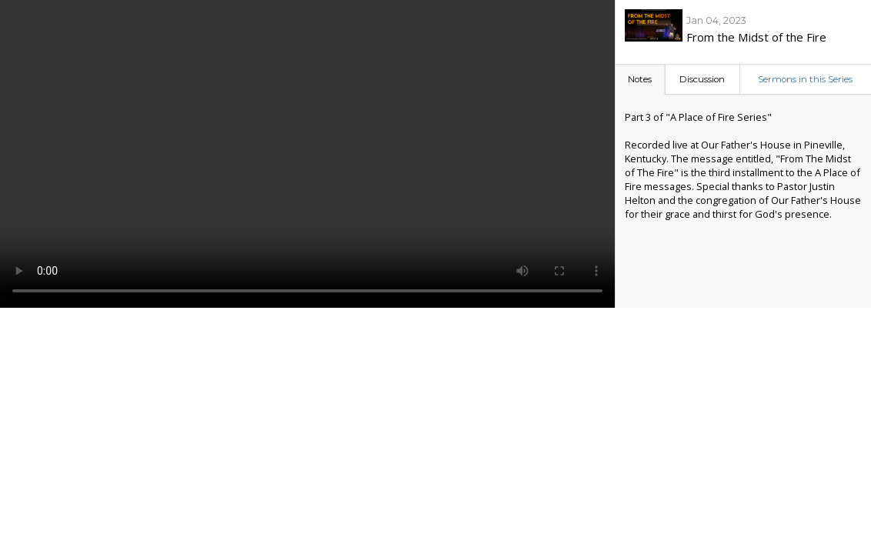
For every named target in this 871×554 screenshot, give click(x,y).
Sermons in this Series (805, 79)
